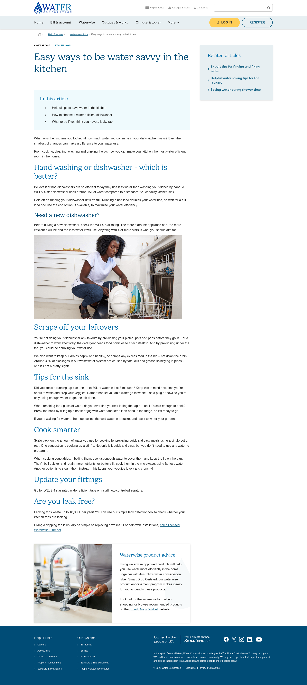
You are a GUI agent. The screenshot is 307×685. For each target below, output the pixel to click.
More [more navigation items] (173, 22)
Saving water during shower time (236, 90)
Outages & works (115, 22)
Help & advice (154, 7)
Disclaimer (190, 668)
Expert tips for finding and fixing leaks (235, 68)
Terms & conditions (45, 656)
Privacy (202, 668)
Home (38, 22)
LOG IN (224, 22)
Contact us (201, 7)
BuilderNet (84, 644)
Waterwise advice (79, 34)
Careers (40, 644)
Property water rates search (93, 668)
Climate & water (148, 22)
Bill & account (60, 22)
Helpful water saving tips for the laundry (235, 80)
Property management (47, 662)
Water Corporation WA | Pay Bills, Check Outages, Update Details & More (39, 34)
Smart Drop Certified (143, 609)
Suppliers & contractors (48, 668)
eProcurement (86, 656)
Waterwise (87, 22)
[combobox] (239, 7)
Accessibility (42, 650)
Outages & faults (179, 7)
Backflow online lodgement (92, 662)
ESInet (82, 650)
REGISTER (257, 22)
